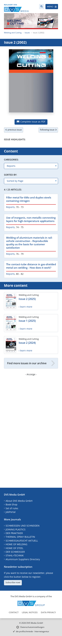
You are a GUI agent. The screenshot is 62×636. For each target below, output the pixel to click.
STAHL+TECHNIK (15, 555)
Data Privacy (48, 612)
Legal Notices (30, 612)
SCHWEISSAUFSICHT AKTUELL (22, 540)
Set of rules (12, 508)
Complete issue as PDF (31, 121)
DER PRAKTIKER (14, 533)
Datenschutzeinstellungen (32, 627)
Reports (10, 207)
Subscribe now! (12, 582)
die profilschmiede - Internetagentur (32, 631)
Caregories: (11, 159)
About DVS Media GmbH (19, 500)
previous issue (13, 129)
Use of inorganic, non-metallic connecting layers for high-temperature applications (31, 219)
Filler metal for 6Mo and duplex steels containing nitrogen (28, 199)
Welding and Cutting (12, 32)
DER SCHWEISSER (15, 551)
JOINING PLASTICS (15, 529)
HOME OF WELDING (16, 544)
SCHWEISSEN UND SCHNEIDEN (23, 525)
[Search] (41, 6)
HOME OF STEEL (14, 548)
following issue (48, 129)
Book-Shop (11, 504)
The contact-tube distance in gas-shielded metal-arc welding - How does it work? (31, 266)
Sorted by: (10, 174)
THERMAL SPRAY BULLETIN (20, 536)
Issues (27, 32)
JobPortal (11, 512)
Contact (14, 612)
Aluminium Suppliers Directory (23, 559)
